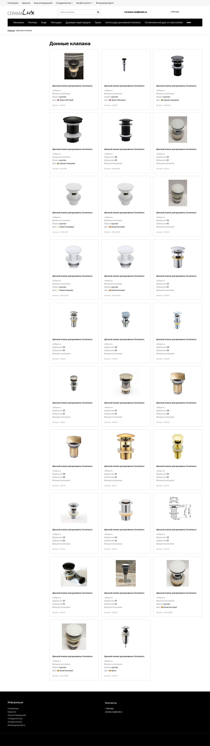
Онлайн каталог (15, 722)
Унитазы (32, 22)
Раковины (18, 22)
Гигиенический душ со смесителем (164, 22)
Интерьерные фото (16, 725)
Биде (44, 22)
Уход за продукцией (17, 715)
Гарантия (12, 712)
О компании (13, 708)
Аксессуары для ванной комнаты (123, 22)
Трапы (98, 22)
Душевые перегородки (78, 22)
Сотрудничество (15, 718)
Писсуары (56, 22)
